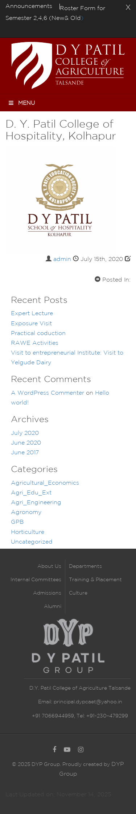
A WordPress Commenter (47, 393)
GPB (17, 522)
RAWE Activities (34, 343)
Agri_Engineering (36, 502)
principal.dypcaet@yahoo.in (87, 702)
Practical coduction (38, 333)
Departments (85, 566)
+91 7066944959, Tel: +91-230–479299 (80, 716)
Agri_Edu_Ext (31, 493)
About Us (49, 566)
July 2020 (25, 433)
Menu (21, 103)
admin (62, 259)
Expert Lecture (32, 313)
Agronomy (26, 512)
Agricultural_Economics (45, 483)
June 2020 (26, 443)
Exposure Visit (31, 323)
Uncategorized (32, 542)
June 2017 (25, 452)
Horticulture (27, 532)
